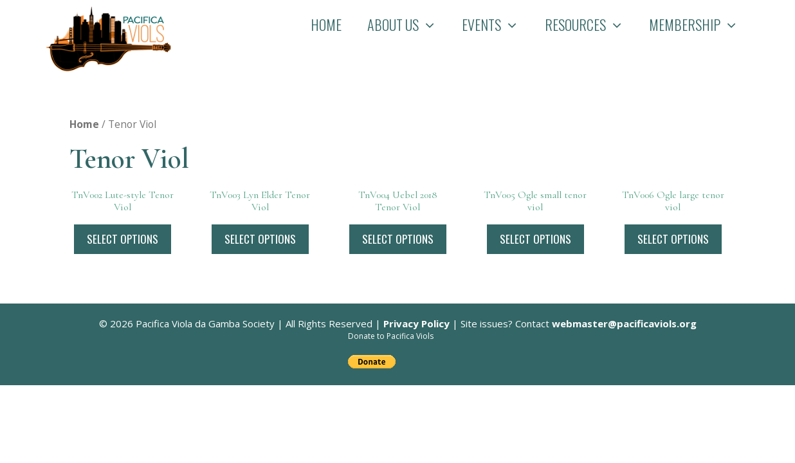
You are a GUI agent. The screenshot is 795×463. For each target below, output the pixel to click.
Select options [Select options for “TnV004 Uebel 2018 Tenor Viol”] (398, 239)
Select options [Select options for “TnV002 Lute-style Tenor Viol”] (122, 239)
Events (497, 24)
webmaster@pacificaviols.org (624, 323)
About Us (408, 24)
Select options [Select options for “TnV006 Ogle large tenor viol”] (673, 239)
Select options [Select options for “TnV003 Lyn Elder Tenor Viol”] (260, 239)
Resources (591, 24)
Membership (700, 24)
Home (326, 24)
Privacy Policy (416, 323)
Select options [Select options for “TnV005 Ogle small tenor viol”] (535, 239)
